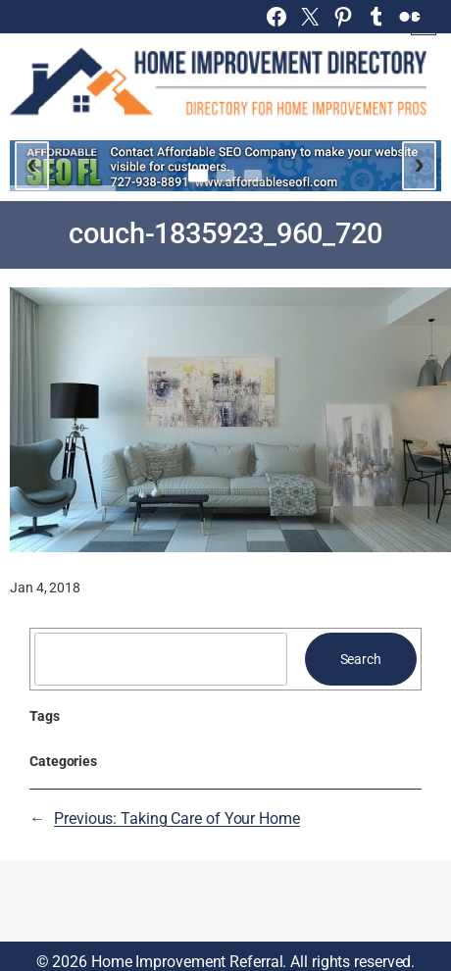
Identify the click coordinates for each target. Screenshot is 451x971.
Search (360, 659)
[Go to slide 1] (198, 175)
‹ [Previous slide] (31, 162)
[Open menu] (423, 22)
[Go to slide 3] (253, 175)
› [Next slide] (419, 162)
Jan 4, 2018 (45, 587)
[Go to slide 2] (225, 175)
